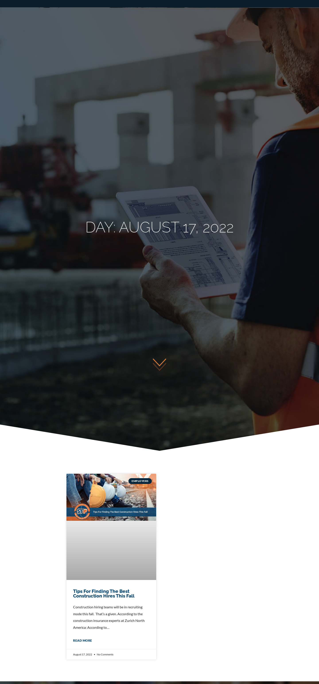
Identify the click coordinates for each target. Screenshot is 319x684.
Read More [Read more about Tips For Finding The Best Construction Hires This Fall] (82, 640)
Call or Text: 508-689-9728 (161, 16)
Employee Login (291, 16)
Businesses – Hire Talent (202, 30)
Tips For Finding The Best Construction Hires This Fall (103, 593)
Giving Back (294, 30)
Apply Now (237, 16)
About (254, 30)
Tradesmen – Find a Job (134, 30)
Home (83, 30)
